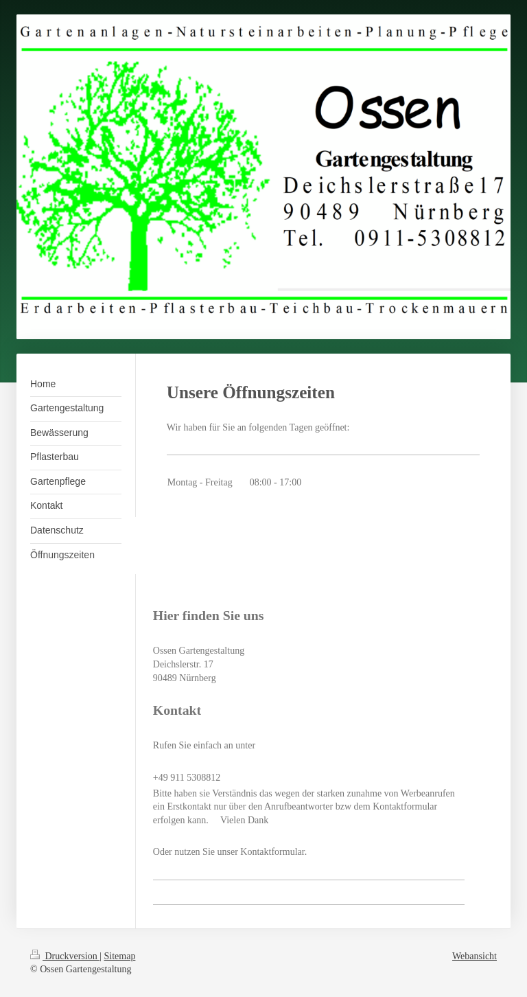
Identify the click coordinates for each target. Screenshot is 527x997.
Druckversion (64, 956)
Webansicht (474, 956)
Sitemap (120, 956)
